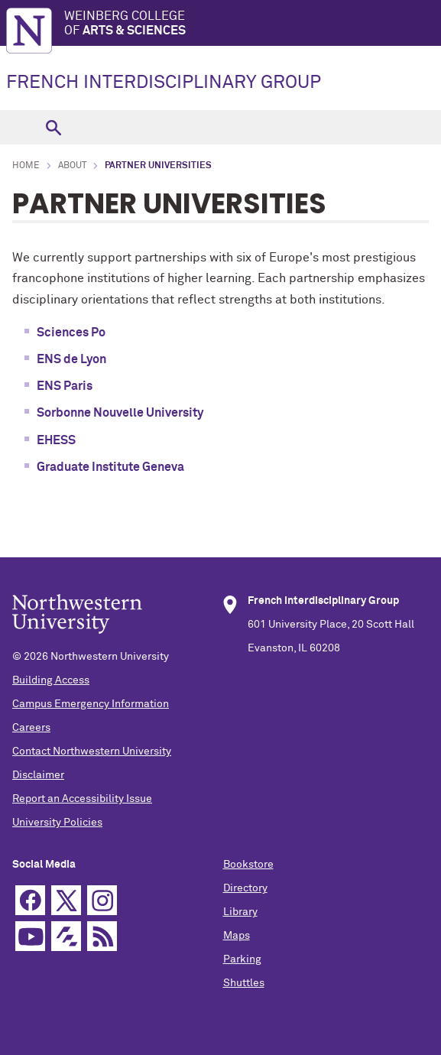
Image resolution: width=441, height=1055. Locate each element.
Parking (242, 959)
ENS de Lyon (71, 359)
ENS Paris (64, 386)
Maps (236, 935)
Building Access (50, 680)
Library (240, 912)
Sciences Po (71, 332)
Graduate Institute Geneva (110, 467)
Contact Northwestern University (91, 751)
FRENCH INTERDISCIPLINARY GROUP (163, 82)
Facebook (30, 900)
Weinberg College (252, 24)
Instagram (102, 900)
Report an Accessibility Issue (82, 799)
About (72, 165)
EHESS (56, 440)
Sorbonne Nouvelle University (120, 413)
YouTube (30, 936)
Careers (31, 727)
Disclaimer (38, 775)
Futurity (66, 936)
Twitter (66, 900)
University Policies (57, 822)
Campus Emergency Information (90, 704)
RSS (102, 936)
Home (26, 165)
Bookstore (248, 864)
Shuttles (243, 983)
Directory (245, 888)
